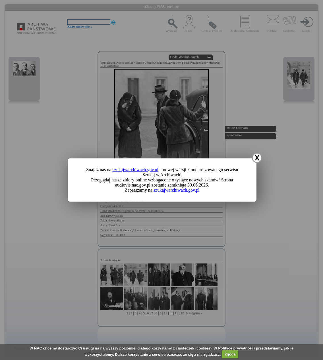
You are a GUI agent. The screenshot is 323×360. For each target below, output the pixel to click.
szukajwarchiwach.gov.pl (135, 169)
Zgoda (230, 354)
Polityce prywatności (236, 348)
